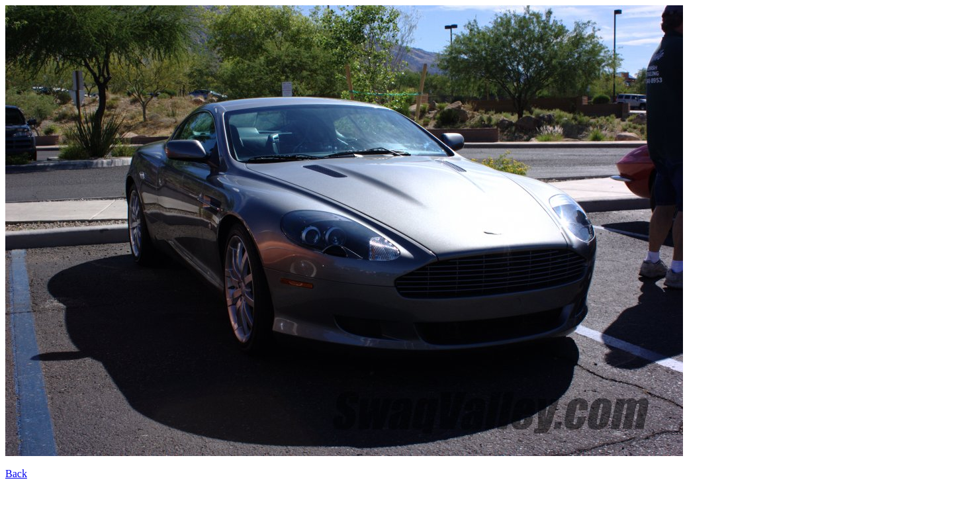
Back (16, 473)
